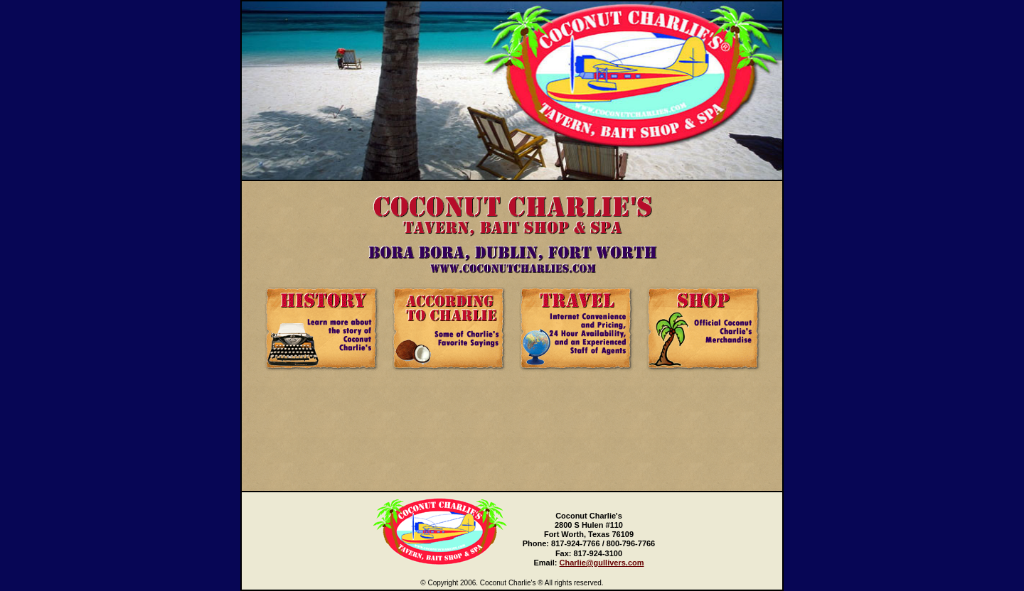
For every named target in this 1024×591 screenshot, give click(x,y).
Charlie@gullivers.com (602, 562)
